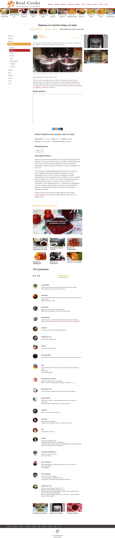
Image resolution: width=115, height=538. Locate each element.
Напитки (89, 4)
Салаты (95, 4)
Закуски (77, 4)
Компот (12, 55)
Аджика (12, 47)
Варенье (12, 50)
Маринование (14, 61)
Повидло (12, 64)
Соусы (101, 4)
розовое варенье (40, 194)
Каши (83, 4)
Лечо (11, 58)
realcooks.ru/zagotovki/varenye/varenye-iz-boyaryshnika (67, 321)
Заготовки (71, 4)
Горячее (57, 4)
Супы (106, 4)
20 (81, 35)
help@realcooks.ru (57, 537)
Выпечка (50, 4)
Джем (11, 53)
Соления (12, 66)
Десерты (63, 4)
